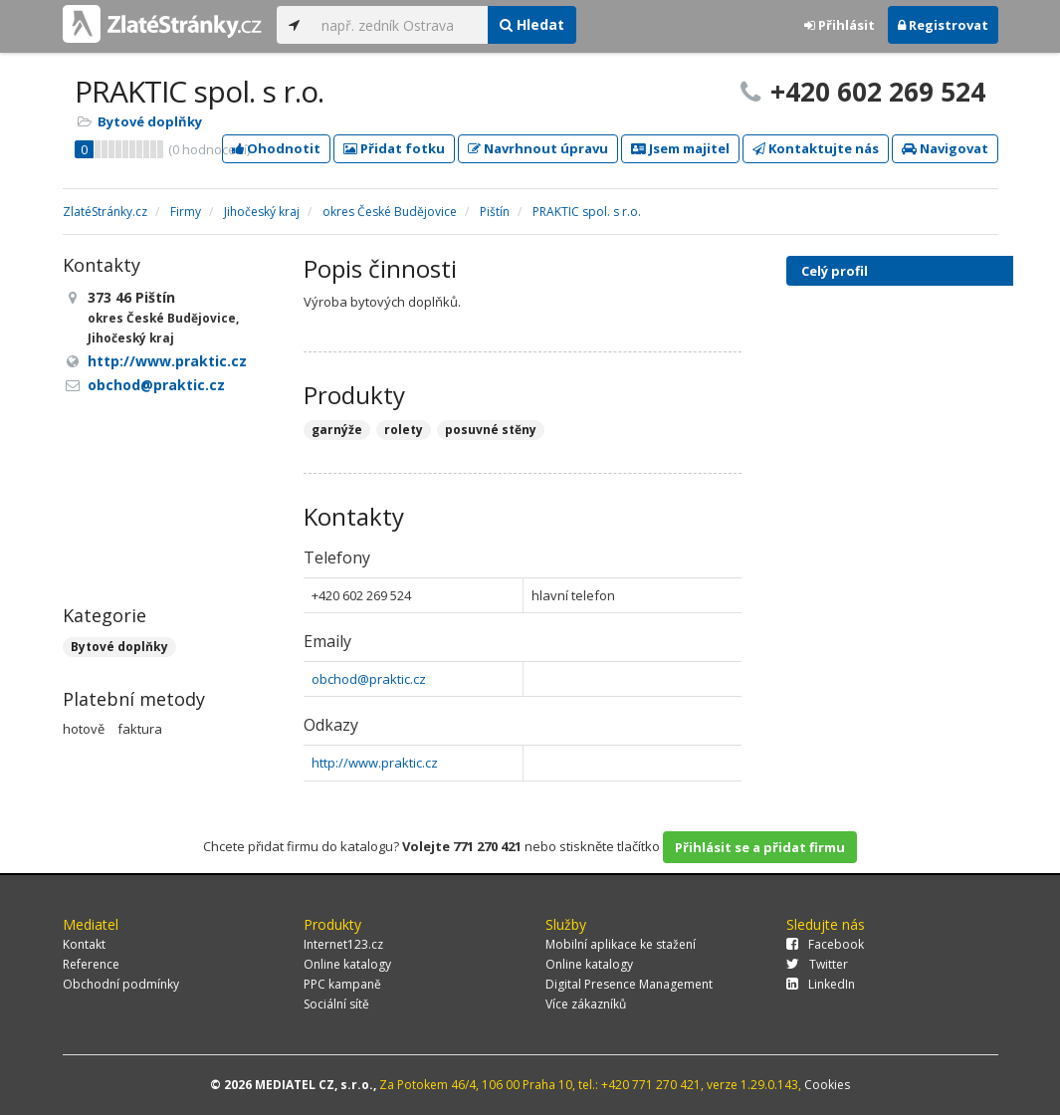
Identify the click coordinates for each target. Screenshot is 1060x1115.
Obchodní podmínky (121, 984)
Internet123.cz (343, 944)
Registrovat (943, 25)
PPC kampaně (342, 984)
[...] (400, 25)
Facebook (825, 944)
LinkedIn (820, 984)
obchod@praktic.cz (369, 679)
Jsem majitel (680, 148)
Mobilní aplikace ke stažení (620, 944)
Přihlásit (839, 25)
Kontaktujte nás (815, 148)
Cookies (827, 1084)
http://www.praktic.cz (375, 763)
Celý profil (834, 271)
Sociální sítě (336, 1004)
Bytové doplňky (150, 121)
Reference (91, 964)
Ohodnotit (276, 148)
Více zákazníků (585, 1004)
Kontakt (84, 944)
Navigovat (945, 148)
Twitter (817, 964)
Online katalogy (347, 964)
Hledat (532, 24)
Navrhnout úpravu (538, 148)
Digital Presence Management (629, 984)
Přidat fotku (394, 148)
